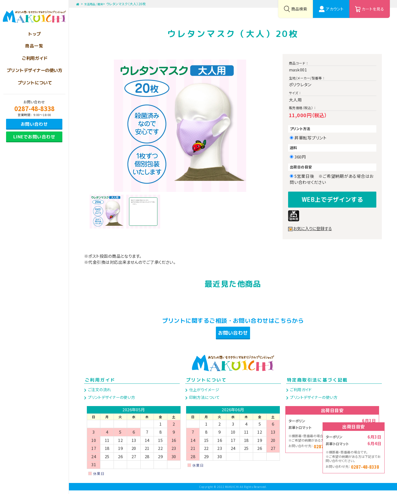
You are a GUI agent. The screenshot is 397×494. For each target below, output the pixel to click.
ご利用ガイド (100, 383)
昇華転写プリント (312, 138)
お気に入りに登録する (314, 227)
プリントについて (206, 383)
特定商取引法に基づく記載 (317, 383)
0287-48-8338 (34, 108)
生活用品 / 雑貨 (97, 3)
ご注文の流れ (99, 393)
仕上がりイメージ (203, 393)
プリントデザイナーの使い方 (111, 401)
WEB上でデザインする (332, 198)
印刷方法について (204, 401)
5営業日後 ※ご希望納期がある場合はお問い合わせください (332, 179)
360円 (302, 157)
